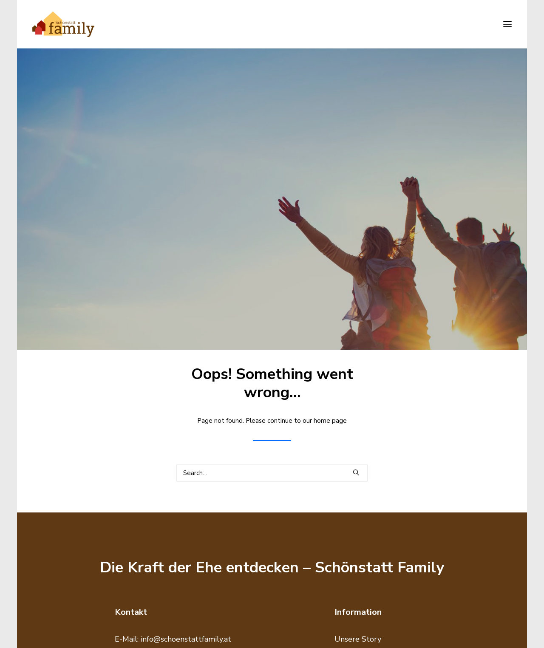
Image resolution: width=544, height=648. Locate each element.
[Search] (272, 302)
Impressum (354, 482)
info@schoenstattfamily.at (186, 469)
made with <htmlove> (484, 633)
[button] (507, 24)
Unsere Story (357, 469)
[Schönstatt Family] (63, 24)
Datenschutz (356, 496)
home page (330, 250)
